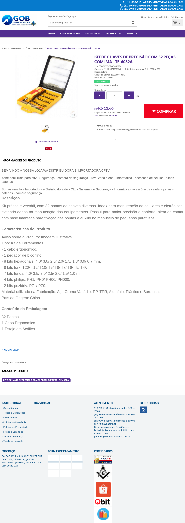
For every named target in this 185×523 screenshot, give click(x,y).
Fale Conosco (177, 17)
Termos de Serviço (13, 436)
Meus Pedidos (162, 17)
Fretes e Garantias (13, 431)
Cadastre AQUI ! (70, 33)
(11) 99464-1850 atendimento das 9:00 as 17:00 (153, 5)
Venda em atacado (13, 441)
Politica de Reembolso (15, 422)
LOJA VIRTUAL (41, 403)
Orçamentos (113, 33)
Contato (131, 33)
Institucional (11, 403)
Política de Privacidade (15, 426)
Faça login (71, 16)
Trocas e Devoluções (14, 412)
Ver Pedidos (92, 33)
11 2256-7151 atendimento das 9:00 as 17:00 (154, 2)
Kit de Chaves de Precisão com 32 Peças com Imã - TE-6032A (36, 380)
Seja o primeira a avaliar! (106, 85)
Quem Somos (147, 17)
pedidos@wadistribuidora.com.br (112, 436)
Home (52, 33)
